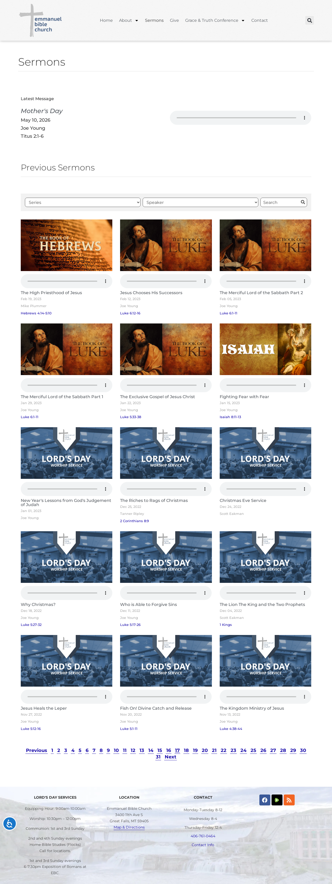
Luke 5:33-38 (130, 417)
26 (263, 750)
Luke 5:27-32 (31, 625)
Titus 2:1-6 (32, 136)
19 (195, 750)
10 (116, 750)
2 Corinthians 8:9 (134, 521)
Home (106, 20)
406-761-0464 (203, 836)
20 (205, 750)
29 (293, 750)
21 (214, 750)
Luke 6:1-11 (228, 313)
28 (283, 750)
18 (186, 750)
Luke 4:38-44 (231, 729)
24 (243, 750)
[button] (309, 20)
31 (158, 756)
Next (170, 756)
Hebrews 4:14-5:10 (36, 313)
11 (125, 750)
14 (150, 750)
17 (177, 750)
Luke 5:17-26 (130, 625)
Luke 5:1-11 (128, 729)
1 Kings (226, 625)
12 (133, 750)
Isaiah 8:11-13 (230, 417)
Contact (259, 20)
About (129, 20)
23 (233, 750)
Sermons (154, 20)
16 (168, 750)
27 (273, 750)
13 (142, 750)
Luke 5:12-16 (31, 729)
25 (253, 750)
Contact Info (203, 844)
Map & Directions (129, 827)
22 (223, 750)
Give (174, 20)
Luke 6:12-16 (130, 313)
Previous (36, 750)
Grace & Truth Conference (215, 20)
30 (303, 750)
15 (159, 750)
